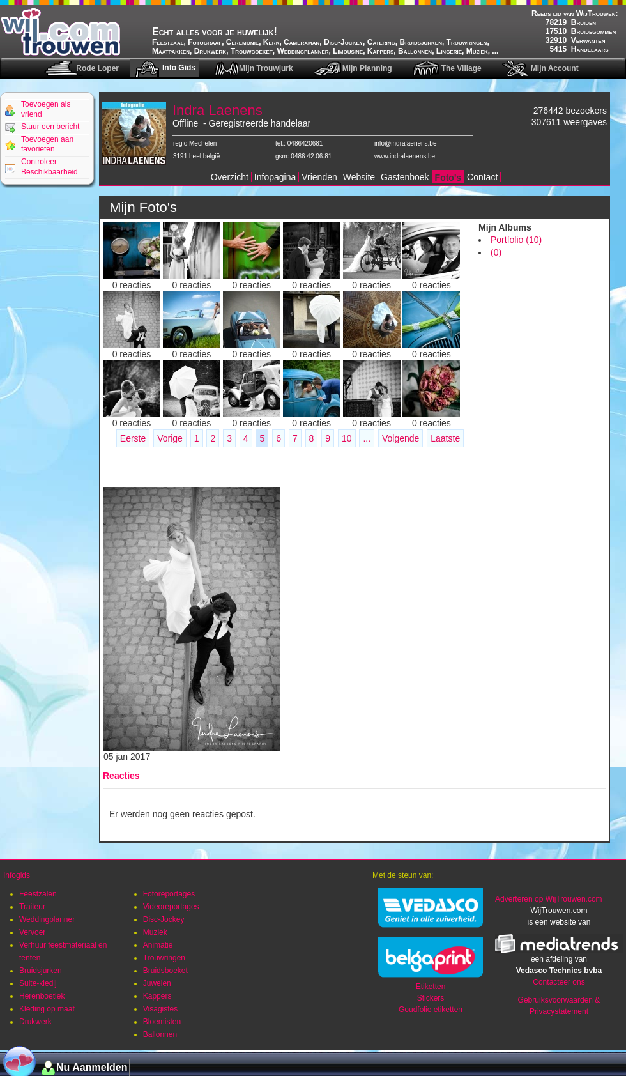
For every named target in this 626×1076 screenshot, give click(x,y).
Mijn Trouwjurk (266, 68)
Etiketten (431, 986)
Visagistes (160, 1008)
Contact (482, 177)
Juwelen (157, 983)
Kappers (157, 996)
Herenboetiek (42, 996)
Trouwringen (164, 957)
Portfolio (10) (516, 239)
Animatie (158, 945)
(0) (496, 252)
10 (347, 438)
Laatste (445, 438)
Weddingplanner (47, 919)
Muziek (155, 932)
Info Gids (178, 67)
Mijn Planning (367, 68)
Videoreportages (171, 906)
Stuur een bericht (50, 126)
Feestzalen (38, 893)
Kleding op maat (47, 1008)
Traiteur (32, 906)
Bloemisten (162, 1021)
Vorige (170, 438)
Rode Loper (97, 68)
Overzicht (229, 177)
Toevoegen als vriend (45, 109)
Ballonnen (160, 1034)
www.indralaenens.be (404, 156)
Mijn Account (555, 68)
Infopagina (275, 177)
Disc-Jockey (164, 919)
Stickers (431, 998)
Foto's (448, 178)
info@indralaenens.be (405, 143)
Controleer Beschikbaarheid (49, 166)
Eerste (133, 438)
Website (359, 177)
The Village (461, 68)
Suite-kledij (38, 983)
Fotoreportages (169, 893)
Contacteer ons (558, 982)
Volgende (400, 438)
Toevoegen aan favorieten (47, 144)
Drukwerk (35, 1021)
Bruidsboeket (165, 970)
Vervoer (32, 932)
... (366, 438)
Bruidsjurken (40, 970)
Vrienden (319, 177)
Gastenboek (405, 177)
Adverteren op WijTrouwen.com (548, 899)
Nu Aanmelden (91, 1067)
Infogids (16, 875)
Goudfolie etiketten (430, 1009)
